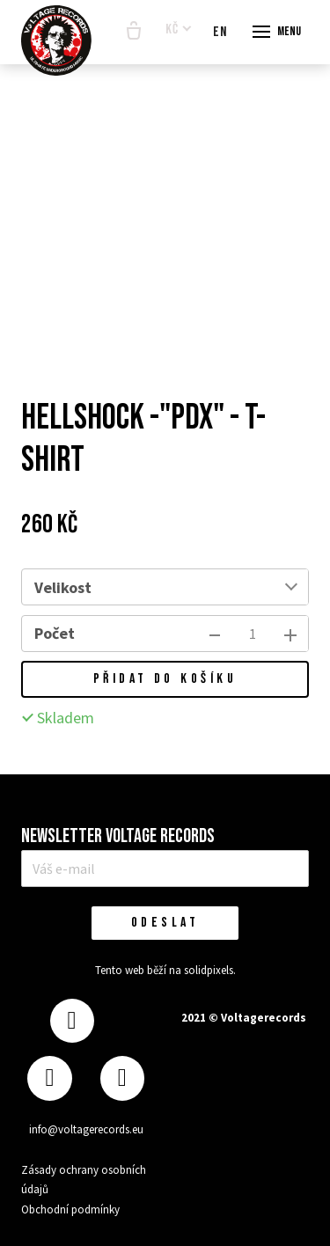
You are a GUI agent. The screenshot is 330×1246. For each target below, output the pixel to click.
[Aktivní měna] (178, 30)
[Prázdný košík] (134, 32)
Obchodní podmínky (70, 1209)
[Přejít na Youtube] (122, 1078)
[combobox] (205, 587)
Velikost (63, 587)
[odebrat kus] (214, 633)
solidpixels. (210, 970)
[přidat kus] (290, 633)
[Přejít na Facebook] (72, 1021)
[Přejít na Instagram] (49, 1078)
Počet (54, 633)
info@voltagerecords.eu (86, 1129)
